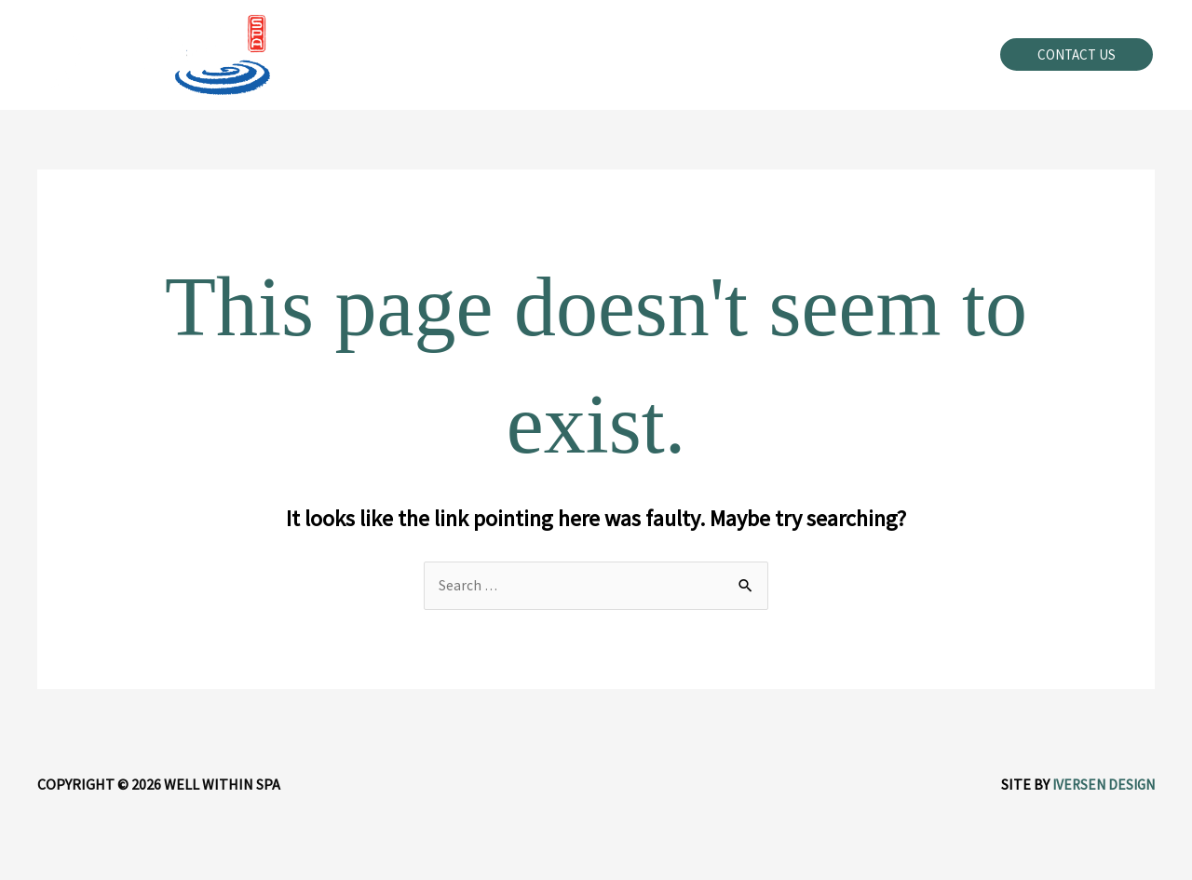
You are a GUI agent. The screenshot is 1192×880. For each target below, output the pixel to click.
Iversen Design (1101, 785)
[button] (1076, 54)
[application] (638, 55)
